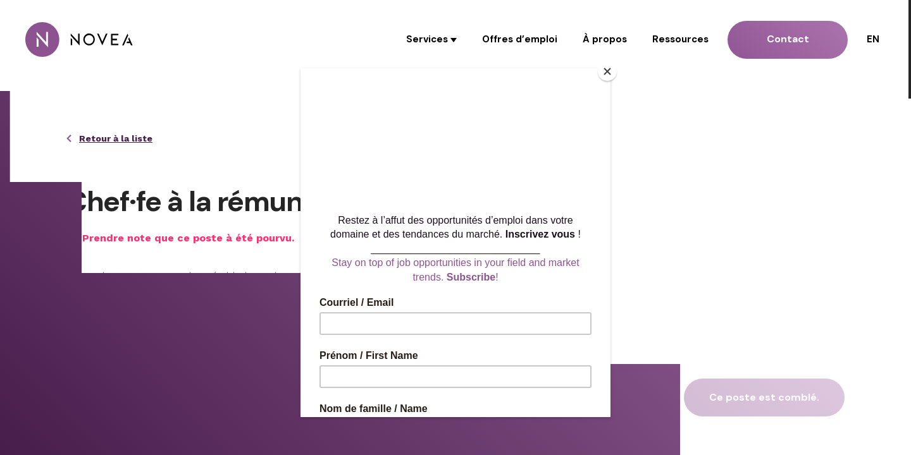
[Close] (607, 71)
